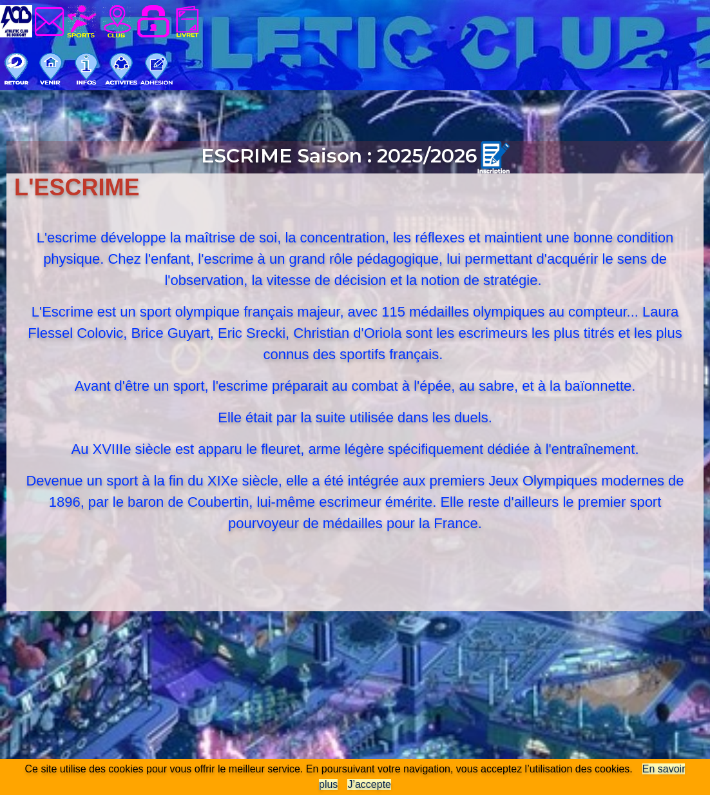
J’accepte (369, 784)
